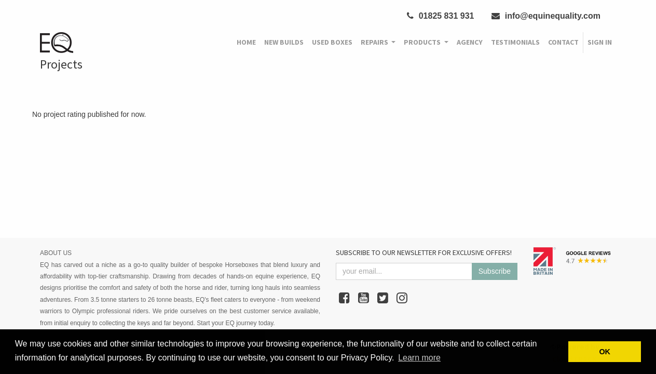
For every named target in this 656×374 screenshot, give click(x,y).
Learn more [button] (419, 357)
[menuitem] (246, 42)
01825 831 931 (440, 15)
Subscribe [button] (495, 271)
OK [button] (604, 352)
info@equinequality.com (545, 15)
